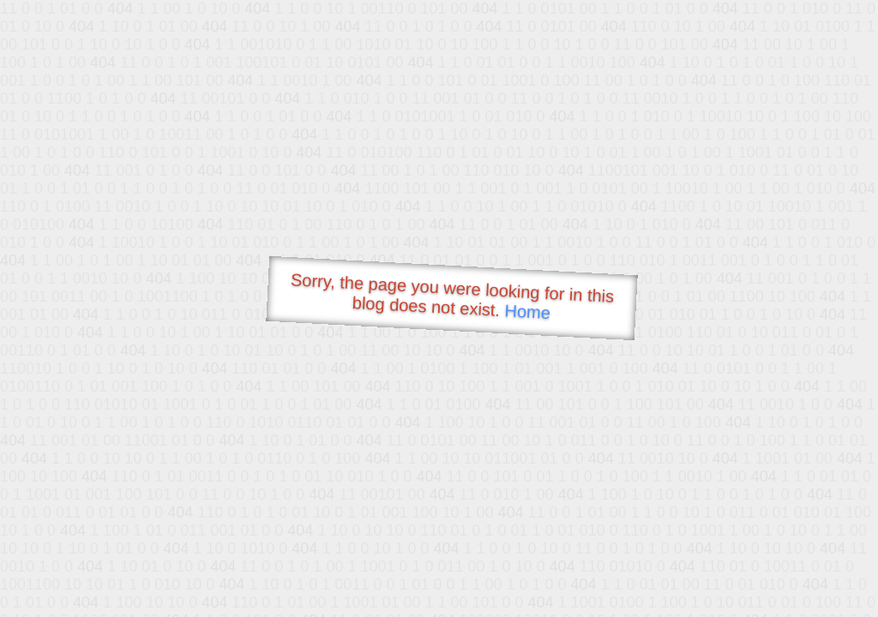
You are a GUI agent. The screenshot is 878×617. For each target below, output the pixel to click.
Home (527, 311)
